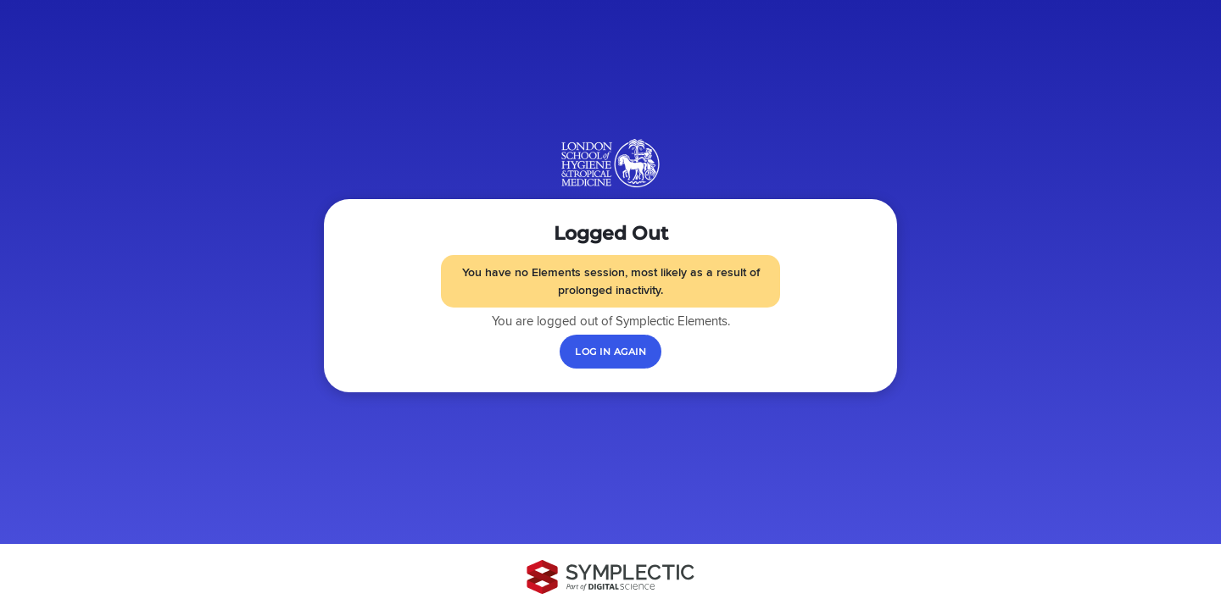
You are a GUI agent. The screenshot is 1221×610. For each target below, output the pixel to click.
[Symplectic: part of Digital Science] (610, 577)
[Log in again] (610, 352)
